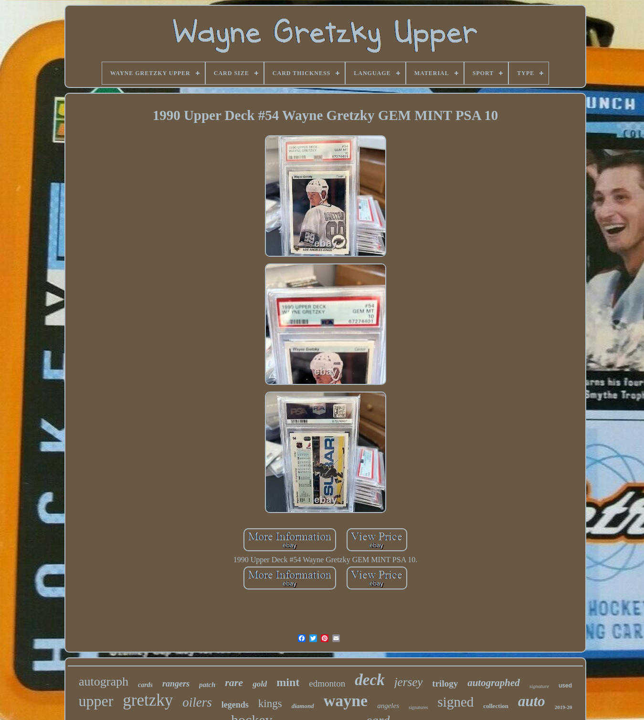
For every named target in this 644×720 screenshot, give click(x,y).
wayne (346, 700)
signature (539, 686)
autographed (493, 682)
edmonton (327, 683)
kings (270, 703)
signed (456, 701)
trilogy (445, 683)
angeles (388, 705)
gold (260, 683)
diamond (303, 705)
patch (207, 684)
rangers (176, 683)
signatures (418, 707)
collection (495, 705)
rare (234, 682)
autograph (103, 681)
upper (95, 700)
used (565, 685)
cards (145, 684)
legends (235, 704)
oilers (197, 702)
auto (531, 701)
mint (287, 682)
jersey (408, 682)
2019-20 (563, 707)
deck (369, 679)
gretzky (148, 700)
